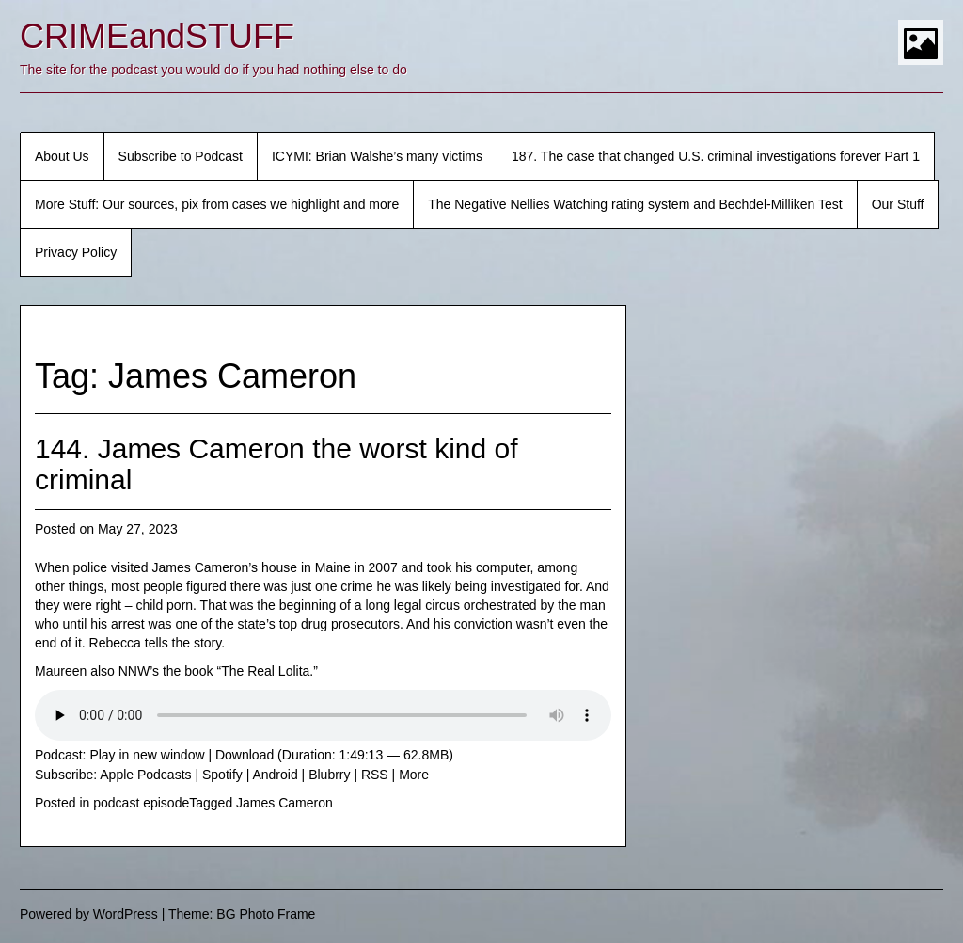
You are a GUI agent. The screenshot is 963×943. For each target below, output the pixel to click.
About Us (62, 156)
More (414, 774)
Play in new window (146, 754)
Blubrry (329, 774)
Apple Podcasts (145, 774)
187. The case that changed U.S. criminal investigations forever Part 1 (716, 156)
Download (244, 754)
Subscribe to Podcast (180, 156)
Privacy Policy (76, 252)
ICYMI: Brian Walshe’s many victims (377, 156)
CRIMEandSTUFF (157, 36)
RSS (374, 774)
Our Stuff (898, 204)
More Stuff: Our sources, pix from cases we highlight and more (217, 204)
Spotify (222, 774)
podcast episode (141, 802)
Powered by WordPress (89, 913)
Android (274, 774)
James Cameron (284, 802)
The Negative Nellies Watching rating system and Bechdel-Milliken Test (635, 204)
